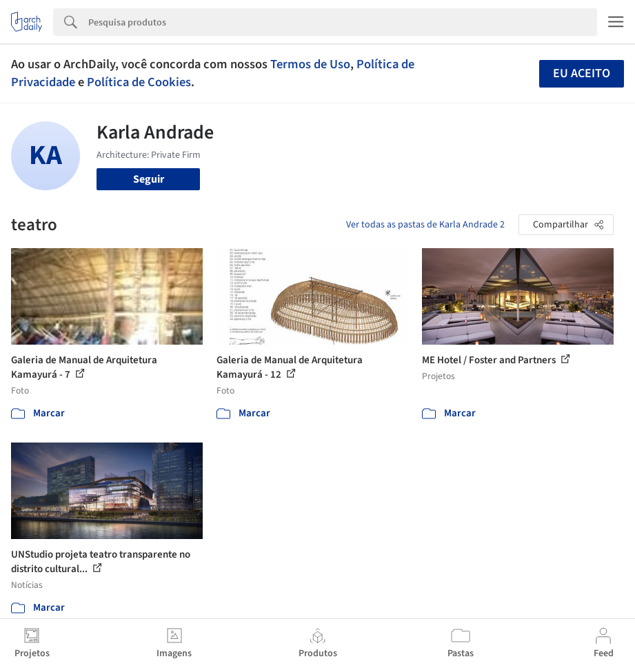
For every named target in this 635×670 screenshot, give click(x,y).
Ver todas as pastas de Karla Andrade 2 (425, 225)
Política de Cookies (139, 82)
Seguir (148, 179)
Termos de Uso (310, 64)
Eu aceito (581, 73)
